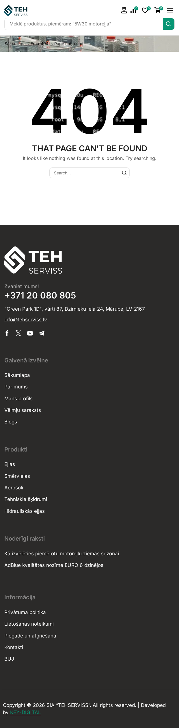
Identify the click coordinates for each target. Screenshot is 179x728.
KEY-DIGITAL (25, 712)
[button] (134, 10)
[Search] (168, 24)
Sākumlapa (15, 43)
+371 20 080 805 (40, 295)
